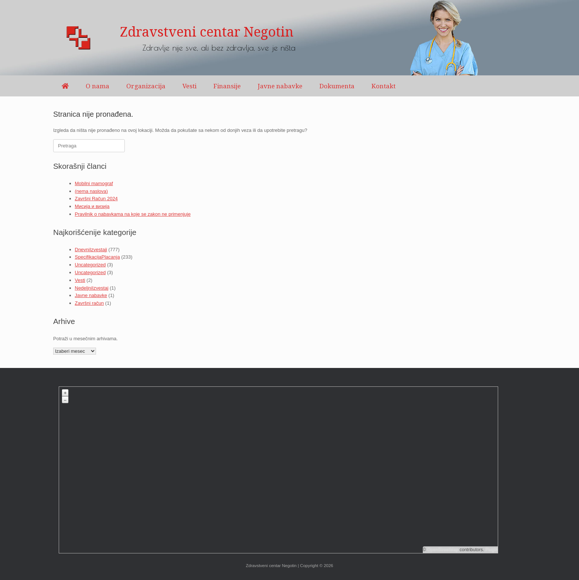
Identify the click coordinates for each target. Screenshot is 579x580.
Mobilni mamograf (94, 183)
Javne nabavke (280, 86)
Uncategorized (90, 264)
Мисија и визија (92, 206)
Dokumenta (336, 86)
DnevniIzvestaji (91, 249)
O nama (97, 86)
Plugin (491, 549)
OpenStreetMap (443, 549)
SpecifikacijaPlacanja (97, 257)
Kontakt (383, 86)
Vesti (189, 86)
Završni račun (89, 303)
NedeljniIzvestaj (92, 288)
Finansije (227, 86)
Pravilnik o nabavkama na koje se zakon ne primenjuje (133, 214)
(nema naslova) (91, 191)
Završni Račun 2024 (96, 198)
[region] (289, 37)
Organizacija (145, 86)
